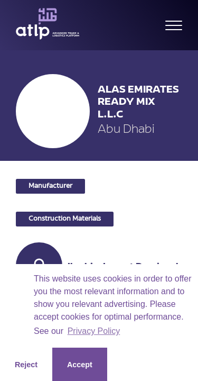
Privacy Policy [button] (94, 330)
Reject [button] (26, 364)
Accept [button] (79, 364)
